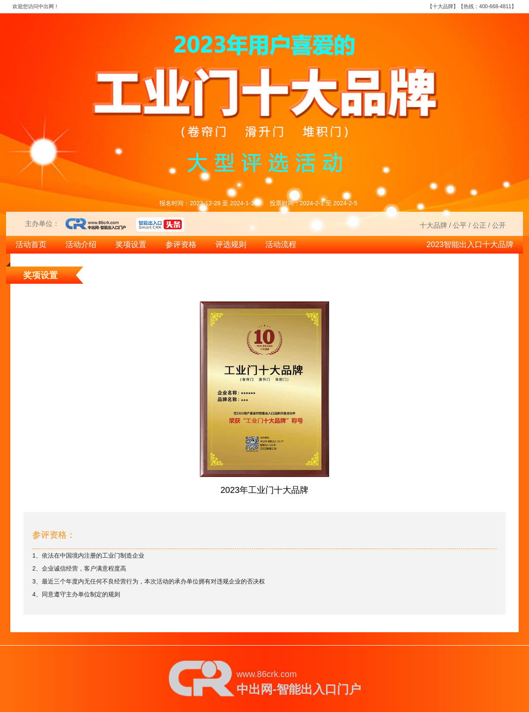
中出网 (46, 6)
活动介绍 (80, 244)
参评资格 (180, 244)
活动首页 (31, 244)
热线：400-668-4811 (487, 6)
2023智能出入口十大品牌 (469, 244)
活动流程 (280, 244)
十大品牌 (443, 6)
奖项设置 (130, 244)
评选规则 (230, 244)
